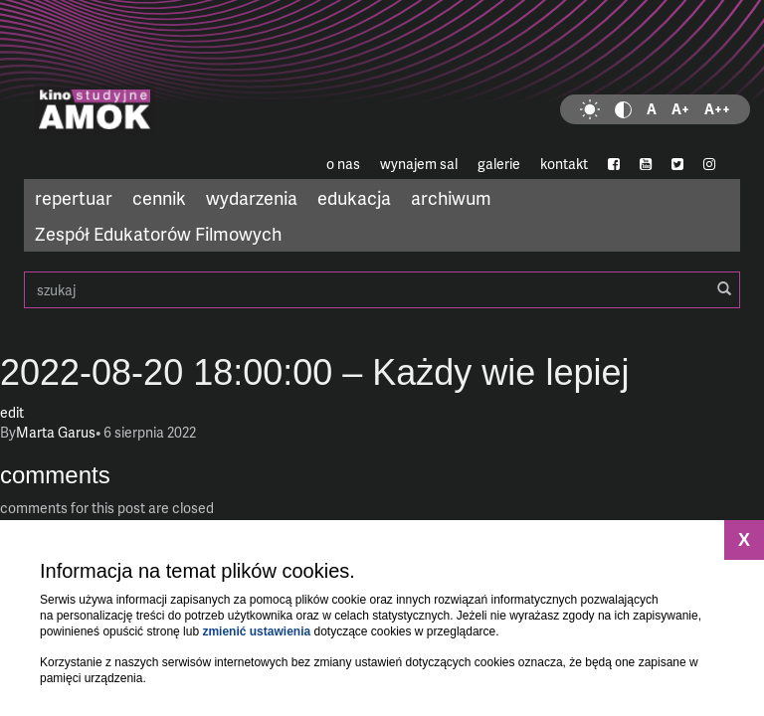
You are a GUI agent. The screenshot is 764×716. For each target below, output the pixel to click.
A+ (680, 108)
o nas (343, 163)
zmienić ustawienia (256, 631)
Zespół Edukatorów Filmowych (158, 233)
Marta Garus (56, 432)
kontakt (564, 163)
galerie (499, 163)
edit (12, 412)
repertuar (73, 197)
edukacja (354, 197)
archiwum (451, 197)
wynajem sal (419, 163)
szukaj (382, 289)
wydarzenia (251, 197)
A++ (717, 108)
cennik (159, 197)
